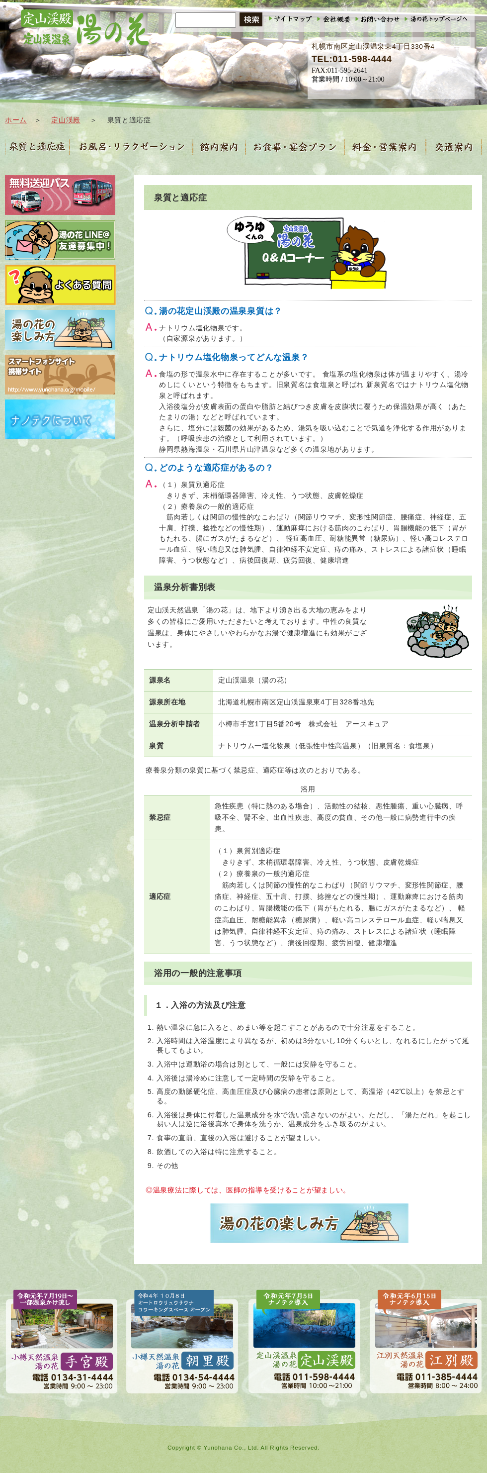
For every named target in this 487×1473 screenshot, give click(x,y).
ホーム (16, 120)
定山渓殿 (66, 120)
